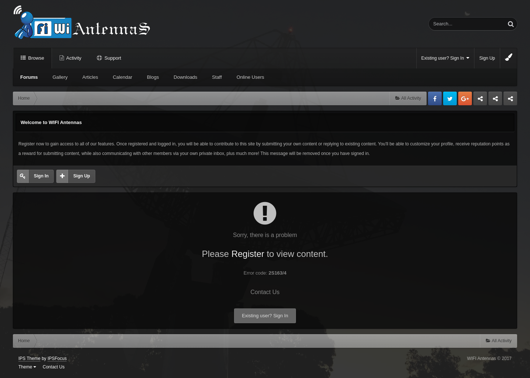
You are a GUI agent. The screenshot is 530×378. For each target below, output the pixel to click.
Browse (35, 58)
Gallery (60, 77)
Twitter (450, 98)
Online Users (250, 77)
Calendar (122, 77)
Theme (27, 367)
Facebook (435, 98)
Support (112, 58)
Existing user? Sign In (445, 58)
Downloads (185, 77)
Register (248, 254)
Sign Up (487, 58)
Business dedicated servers (480, 100)
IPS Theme (29, 358)
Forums (29, 77)
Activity (73, 58)
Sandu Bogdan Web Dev (510, 100)
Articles (90, 77)
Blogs (153, 77)
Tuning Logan (495, 100)
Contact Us (264, 292)
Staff (217, 77)
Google (465, 98)
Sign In (41, 176)
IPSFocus (57, 358)
